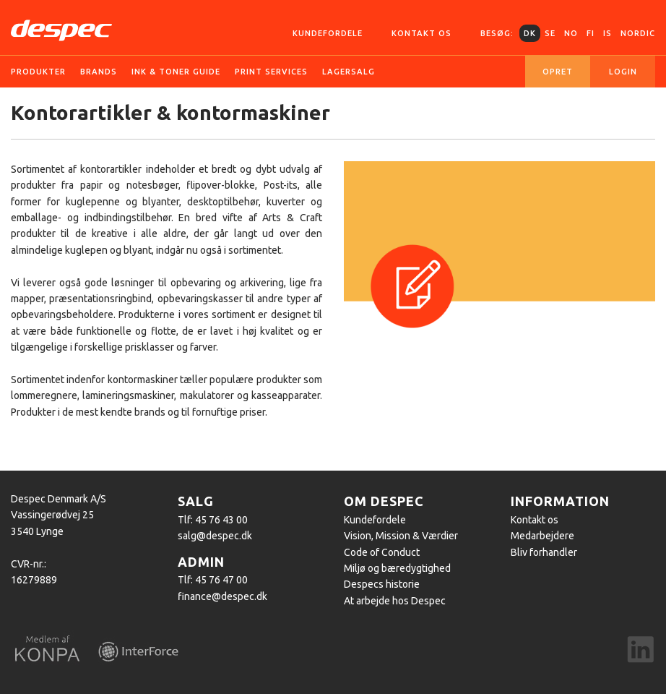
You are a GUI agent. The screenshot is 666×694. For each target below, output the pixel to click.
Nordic (637, 33)
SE (550, 33)
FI (590, 33)
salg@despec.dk (215, 535)
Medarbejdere (542, 535)
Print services (271, 71)
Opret (557, 71)
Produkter (38, 71)
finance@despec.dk (222, 596)
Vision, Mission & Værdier (401, 535)
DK (530, 33)
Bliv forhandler (544, 552)
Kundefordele (328, 33)
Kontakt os (421, 33)
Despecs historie (382, 584)
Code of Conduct (382, 552)
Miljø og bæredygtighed (397, 568)
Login (623, 71)
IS (607, 33)
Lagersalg (348, 71)
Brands (98, 71)
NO (571, 33)
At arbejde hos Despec (395, 601)
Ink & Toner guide (175, 71)
